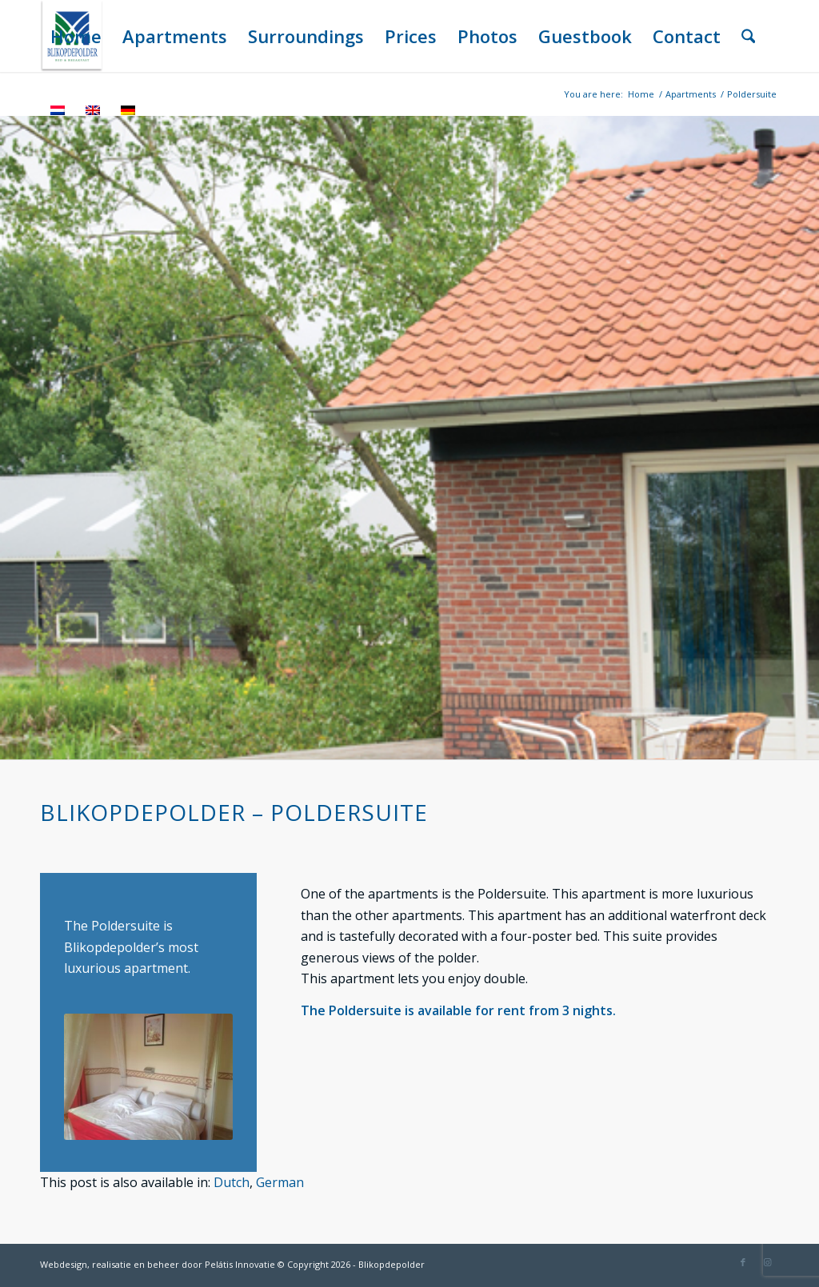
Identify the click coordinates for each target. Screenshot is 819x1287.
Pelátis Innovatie (240, 1264)
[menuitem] (76, 36)
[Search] (748, 36)
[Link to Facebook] (743, 1262)
